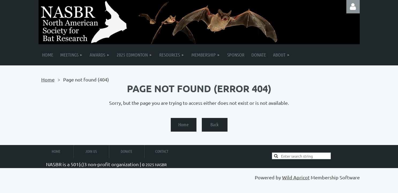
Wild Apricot (296, 177)
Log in (353, 6)
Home (48, 79)
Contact (161, 151)
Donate (126, 151)
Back (214, 124)
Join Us (91, 151)
